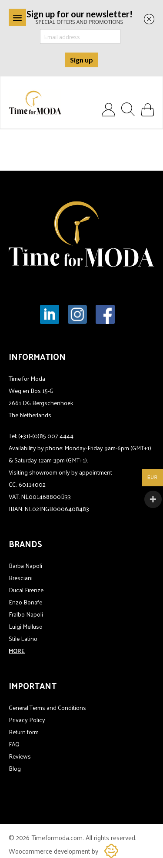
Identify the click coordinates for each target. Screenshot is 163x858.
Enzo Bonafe (25, 602)
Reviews (20, 756)
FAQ (14, 744)
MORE (17, 650)
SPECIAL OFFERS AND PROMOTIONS (80, 17)
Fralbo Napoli (26, 614)
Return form (24, 731)
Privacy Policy (27, 719)
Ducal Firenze (26, 589)
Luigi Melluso (26, 626)
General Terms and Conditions (47, 707)
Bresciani (21, 577)
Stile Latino (23, 638)
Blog (15, 768)
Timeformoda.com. (58, 837)
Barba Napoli (25, 565)
